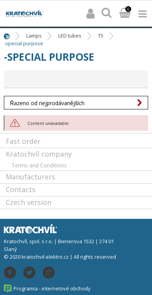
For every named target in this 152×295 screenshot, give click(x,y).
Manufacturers (30, 176)
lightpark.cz (24, 13)
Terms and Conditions (39, 165)
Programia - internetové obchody (52, 288)
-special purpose (23, 43)
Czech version (28, 202)
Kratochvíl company (39, 154)
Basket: (125, 13)
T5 (100, 35)
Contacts (20, 189)
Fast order (23, 141)
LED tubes (69, 35)
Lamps (34, 35)
